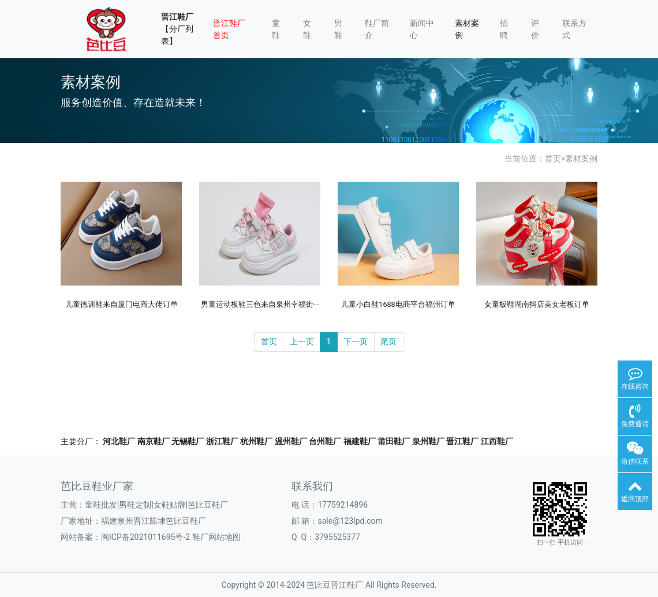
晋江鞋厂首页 (229, 29)
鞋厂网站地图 (216, 537)
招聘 (504, 29)
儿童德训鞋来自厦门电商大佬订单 (121, 304)
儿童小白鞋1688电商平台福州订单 (398, 304)
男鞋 (338, 29)
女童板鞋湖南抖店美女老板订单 (536, 304)
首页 (553, 158)
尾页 (388, 341)
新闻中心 (422, 29)
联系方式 (574, 29)
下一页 (355, 341)
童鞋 (276, 29)
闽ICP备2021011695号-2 (145, 537)
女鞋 (307, 29)
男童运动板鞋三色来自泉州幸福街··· (260, 304)
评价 (535, 29)
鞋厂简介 (377, 29)
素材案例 (467, 29)
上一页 (302, 341)
